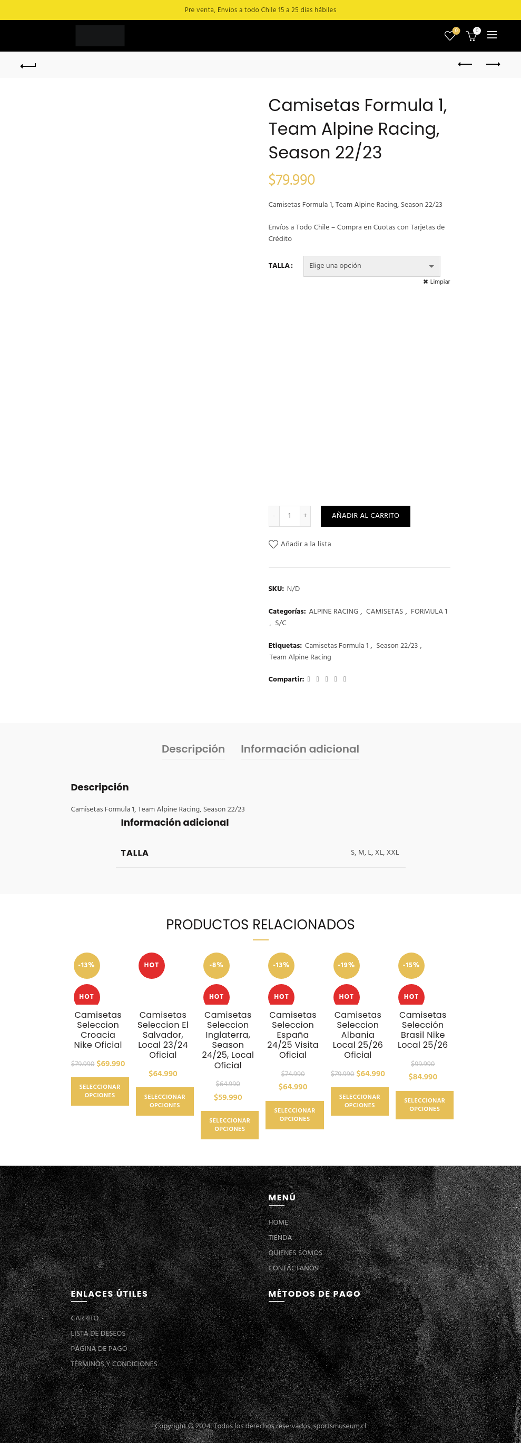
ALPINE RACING (333, 612)
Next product (492, 64)
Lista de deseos (455, 31)
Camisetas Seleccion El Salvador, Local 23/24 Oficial (163, 1035)
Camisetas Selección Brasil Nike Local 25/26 (423, 1030)
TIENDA (280, 1238)
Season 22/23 (397, 646)
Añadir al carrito (365, 516)
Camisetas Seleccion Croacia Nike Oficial (98, 1030)
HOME (279, 1223)
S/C (280, 623)
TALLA (279, 266)
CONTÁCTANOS (293, 1268)
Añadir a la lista (306, 544)
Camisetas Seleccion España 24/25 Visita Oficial (293, 1035)
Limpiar (440, 282)
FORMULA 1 (429, 612)
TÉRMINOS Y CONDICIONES (114, 1364)
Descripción (193, 748)
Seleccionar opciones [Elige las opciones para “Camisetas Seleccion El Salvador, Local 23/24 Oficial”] (164, 1101)
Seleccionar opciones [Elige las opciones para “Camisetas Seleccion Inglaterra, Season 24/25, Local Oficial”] (229, 1125)
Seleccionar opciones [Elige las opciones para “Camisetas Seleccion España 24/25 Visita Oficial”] (294, 1115)
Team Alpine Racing (300, 658)
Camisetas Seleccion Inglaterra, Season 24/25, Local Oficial (228, 1040)
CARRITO (85, 1318)
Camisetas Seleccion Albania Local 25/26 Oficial (358, 1035)
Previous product (466, 64)
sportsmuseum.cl (339, 1426)
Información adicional (300, 748)
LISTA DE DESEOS (98, 1334)
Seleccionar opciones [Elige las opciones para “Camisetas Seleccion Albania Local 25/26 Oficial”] (359, 1101)
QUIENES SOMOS (296, 1253)
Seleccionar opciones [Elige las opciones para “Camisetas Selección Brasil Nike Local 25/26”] (424, 1105)
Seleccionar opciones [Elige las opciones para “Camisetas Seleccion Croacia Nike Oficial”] (100, 1091)
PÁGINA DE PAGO (99, 1349)
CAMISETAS (384, 612)
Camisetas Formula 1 (337, 646)
